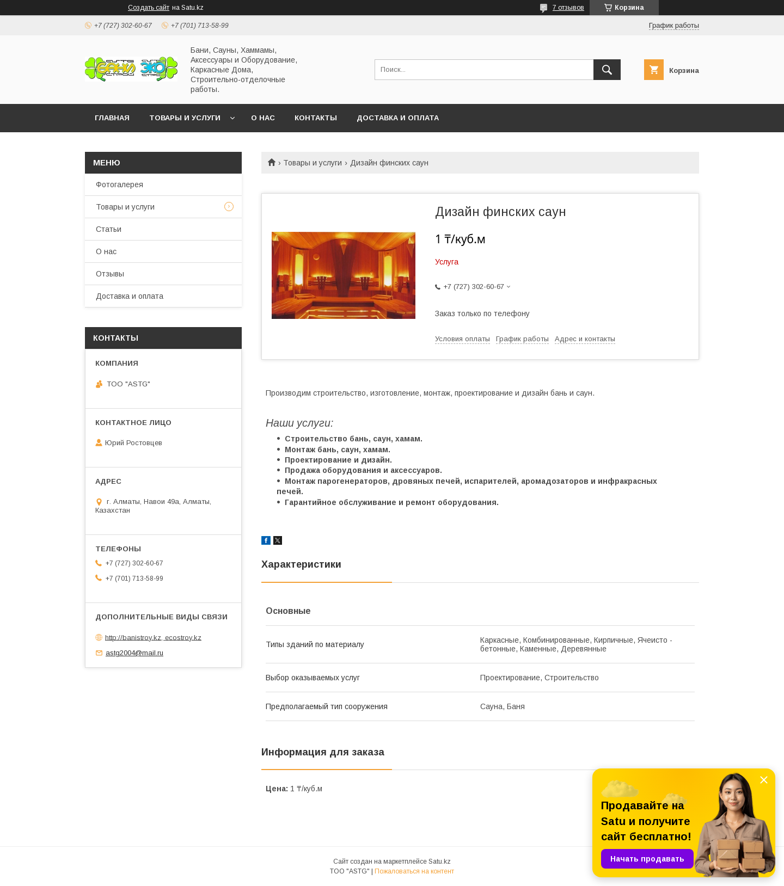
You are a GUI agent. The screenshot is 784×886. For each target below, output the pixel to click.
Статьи (108, 229)
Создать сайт (148, 7)
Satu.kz (439, 861)
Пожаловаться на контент (414, 871)
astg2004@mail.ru (134, 653)
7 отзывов (568, 7)
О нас (263, 118)
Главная (112, 118)
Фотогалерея (119, 184)
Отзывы (110, 273)
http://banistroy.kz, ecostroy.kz (153, 637)
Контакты (316, 118)
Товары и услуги (184, 118)
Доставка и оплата (398, 118)
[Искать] (607, 69)
